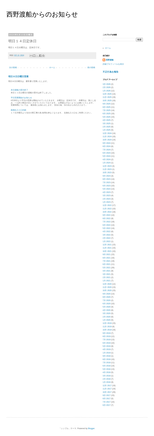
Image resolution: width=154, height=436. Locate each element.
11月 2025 (107, 97)
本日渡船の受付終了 (19, 90)
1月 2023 (107, 202)
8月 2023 (107, 179)
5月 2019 (107, 346)
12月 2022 (107, 205)
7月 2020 (107, 300)
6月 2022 (107, 225)
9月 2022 (107, 215)
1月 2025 (107, 130)
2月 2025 (107, 127)
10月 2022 (107, 212)
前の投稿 (91, 67)
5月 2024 (107, 156)
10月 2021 (107, 251)
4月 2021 (107, 271)
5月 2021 (107, 268)
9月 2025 (107, 104)
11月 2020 (107, 287)
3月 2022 (107, 235)
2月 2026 (107, 87)
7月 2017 (107, 402)
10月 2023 (107, 172)
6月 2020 (107, 304)
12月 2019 (107, 323)
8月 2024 (107, 146)
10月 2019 (107, 330)
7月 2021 (107, 261)
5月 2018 (107, 369)
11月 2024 (107, 136)
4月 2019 (107, 349)
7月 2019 (107, 339)
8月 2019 (107, 336)
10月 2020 (107, 290)
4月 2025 (107, 120)
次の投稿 (13, 67)
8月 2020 (107, 297)
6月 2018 (107, 366)
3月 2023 (107, 195)
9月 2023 (107, 176)
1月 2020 (107, 320)
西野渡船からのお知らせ (42, 14)
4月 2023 (107, 192)
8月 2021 (107, 258)
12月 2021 (107, 245)
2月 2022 (107, 238)
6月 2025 (107, 113)
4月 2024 (107, 159)
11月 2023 (107, 169)
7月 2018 (107, 362)
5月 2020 (107, 307)
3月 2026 (107, 84)
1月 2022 (107, 241)
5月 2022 (107, 228)
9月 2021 (107, 254)
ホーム (52, 67)
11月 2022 (107, 209)
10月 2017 (107, 392)
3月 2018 (107, 376)
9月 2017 (107, 395)
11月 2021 (107, 248)
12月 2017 (107, 385)
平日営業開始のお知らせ (21, 98)
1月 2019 (107, 353)
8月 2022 (107, 218)
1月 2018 (107, 382)
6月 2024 (107, 153)
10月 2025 (107, 100)
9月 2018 (107, 356)
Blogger (91, 428)
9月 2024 (107, 143)
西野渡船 (110, 60)
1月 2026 (107, 91)
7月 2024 (107, 150)
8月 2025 (107, 107)
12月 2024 (107, 133)
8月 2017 (107, 398)
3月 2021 (107, 274)
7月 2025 (107, 110)
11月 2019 (107, 326)
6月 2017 (107, 405)
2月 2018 (107, 379)
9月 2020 (107, 294)
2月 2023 (107, 199)
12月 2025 (107, 94)
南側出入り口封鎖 (18, 110)
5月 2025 (107, 117)
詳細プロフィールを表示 (113, 64)
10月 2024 (107, 140)
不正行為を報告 (110, 72)
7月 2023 (107, 182)
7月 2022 (107, 222)
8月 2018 (107, 359)
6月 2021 (107, 264)
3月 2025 (107, 123)
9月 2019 (107, 333)
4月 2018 (107, 372)
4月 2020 (107, 310)
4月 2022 (107, 231)
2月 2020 (107, 317)
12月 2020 (107, 284)
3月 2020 (107, 313)
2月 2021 (107, 277)
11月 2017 (107, 389)
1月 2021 (107, 281)
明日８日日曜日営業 (18, 76)
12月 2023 (107, 166)
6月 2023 (107, 186)
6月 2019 (107, 343)
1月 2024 (107, 163)
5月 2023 (107, 189)
